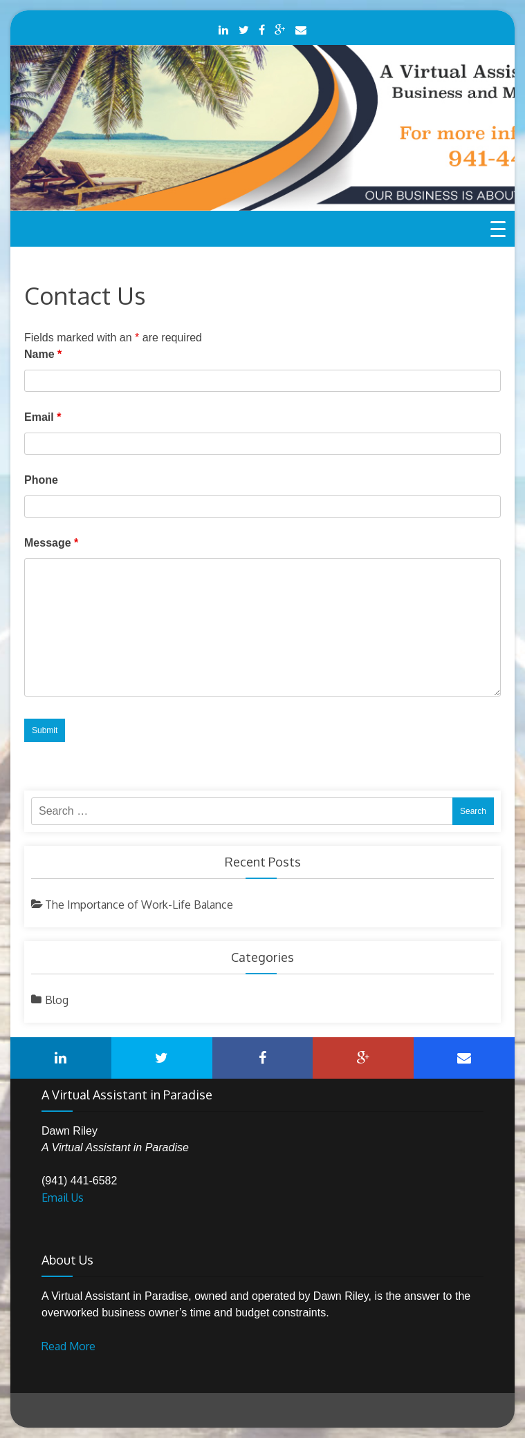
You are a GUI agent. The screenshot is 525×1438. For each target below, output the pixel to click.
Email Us (63, 1197)
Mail (301, 29)
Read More (68, 1346)
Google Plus (279, 29)
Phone (41, 480)
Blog (56, 1000)
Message (51, 543)
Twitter (243, 29)
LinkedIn (223, 29)
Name (43, 354)
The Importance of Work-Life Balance (139, 904)
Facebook (261, 29)
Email (42, 417)
